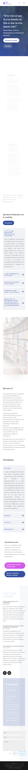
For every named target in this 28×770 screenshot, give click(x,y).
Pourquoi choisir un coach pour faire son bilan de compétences (13, 626)
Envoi (22, 753)
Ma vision (8, 46)
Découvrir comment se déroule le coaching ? (12, 574)
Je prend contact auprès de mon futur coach (13, 565)
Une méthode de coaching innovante (13, 646)
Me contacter (8, 223)
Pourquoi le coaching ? (11, 40)
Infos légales (17, 768)
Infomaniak (9, 766)
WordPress (14, 764)
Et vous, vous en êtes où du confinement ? (10, 602)
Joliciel (11, 768)
